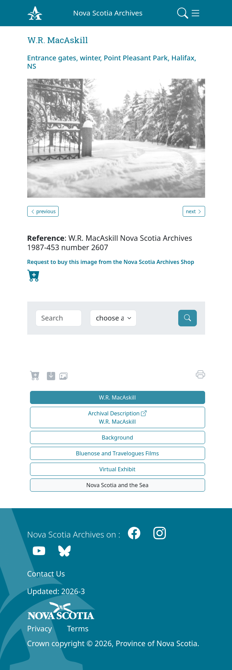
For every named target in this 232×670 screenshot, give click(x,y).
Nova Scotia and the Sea (117, 485)
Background (117, 437)
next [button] (194, 211)
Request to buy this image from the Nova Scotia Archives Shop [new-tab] (110, 271)
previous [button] (43, 211)
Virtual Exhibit (117, 469)
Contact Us (46, 574)
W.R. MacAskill (117, 397)
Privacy (39, 628)
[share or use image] (63, 377)
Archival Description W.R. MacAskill (117, 417)
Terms (78, 628)
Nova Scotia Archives (107, 13)
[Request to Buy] (35, 377)
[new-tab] (51, 377)
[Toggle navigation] (189, 13)
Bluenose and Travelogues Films (117, 453)
